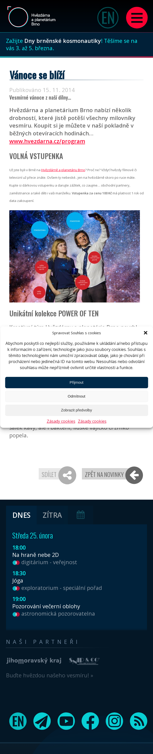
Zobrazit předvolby (76, 410)
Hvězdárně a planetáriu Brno (63, 170)
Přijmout (76, 382)
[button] (145, 332)
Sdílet (49, 474)
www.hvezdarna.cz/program (47, 141)
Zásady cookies (61, 421)
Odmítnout (76, 396)
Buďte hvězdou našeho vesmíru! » (49, 675)
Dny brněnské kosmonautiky (62, 40)
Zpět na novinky (104, 474)
